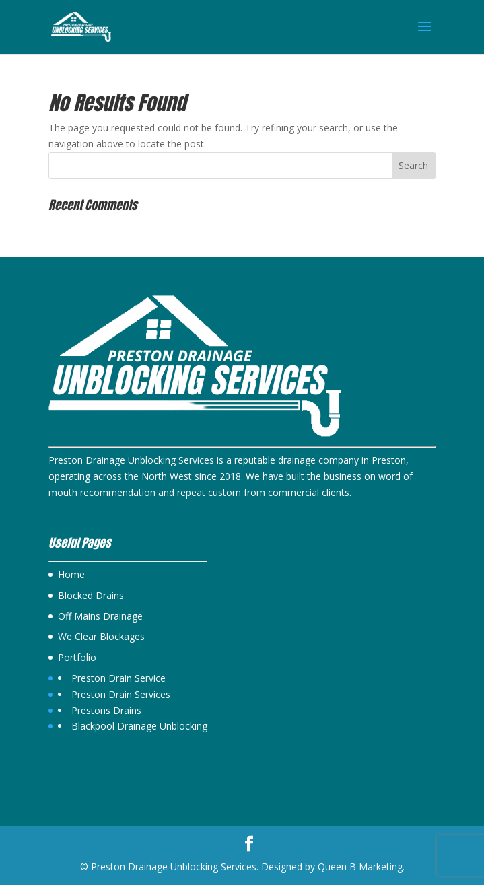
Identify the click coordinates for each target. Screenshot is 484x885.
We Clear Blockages (101, 636)
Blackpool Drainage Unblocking (139, 725)
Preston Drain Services (120, 694)
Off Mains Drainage (100, 616)
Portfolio (77, 657)
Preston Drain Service (118, 678)
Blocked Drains (91, 595)
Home (71, 574)
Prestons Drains (106, 710)
